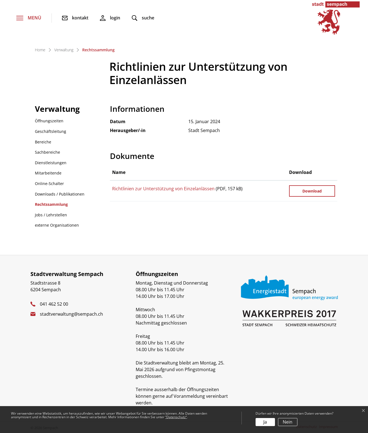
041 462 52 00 (54, 304)
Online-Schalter (49, 183)
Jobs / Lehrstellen (51, 214)
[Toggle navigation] (29, 18)
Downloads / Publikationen (59, 194)
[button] (143, 18)
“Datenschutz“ (176, 417)
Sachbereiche (47, 152)
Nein (287, 422)
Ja (265, 422)
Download (312, 191)
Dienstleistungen (50, 162)
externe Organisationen (57, 225)
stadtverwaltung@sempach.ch (71, 314)
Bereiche (43, 142)
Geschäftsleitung (50, 131)
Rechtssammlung (51, 206)
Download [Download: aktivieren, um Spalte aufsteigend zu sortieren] (300, 172)
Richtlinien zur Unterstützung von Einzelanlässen (163, 189)
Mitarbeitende (48, 173)
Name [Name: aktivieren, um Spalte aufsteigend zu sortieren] (118, 172)
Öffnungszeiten (49, 120)
